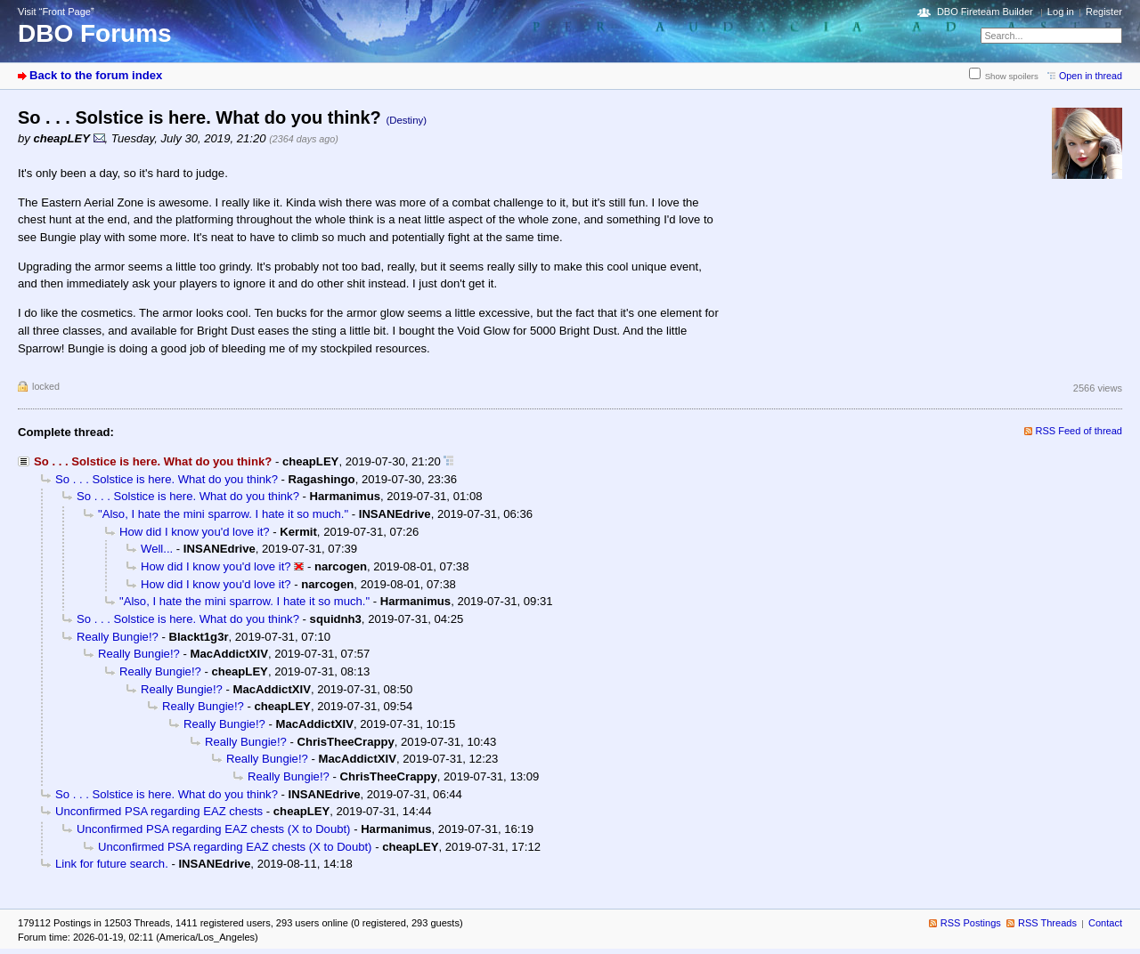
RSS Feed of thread (1079, 430)
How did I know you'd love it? (194, 531)
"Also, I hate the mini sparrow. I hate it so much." (223, 514)
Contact (1105, 923)
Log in (1060, 11)
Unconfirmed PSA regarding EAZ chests (159, 811)
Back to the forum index (95, 75)
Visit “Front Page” (56, 11)
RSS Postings (970, 923)
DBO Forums (95, 33)
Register (1104, 11)
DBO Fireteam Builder (985, 11)
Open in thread (1090, 75)
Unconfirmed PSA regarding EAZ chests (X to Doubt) (213, 829)
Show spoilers (1011, 76)
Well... (157, 548)
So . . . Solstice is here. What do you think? (166, 479)
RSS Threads (1047, 923)
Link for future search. (111, 863)
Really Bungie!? (118, 636)
